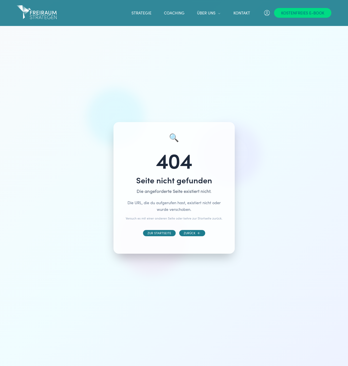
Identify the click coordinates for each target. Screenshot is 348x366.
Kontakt (241, 13)
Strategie (141, 13)
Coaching (174, 13)
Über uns (209, 13)
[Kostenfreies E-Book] (302, 13)
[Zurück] (192, 236)
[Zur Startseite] (159, 236)
